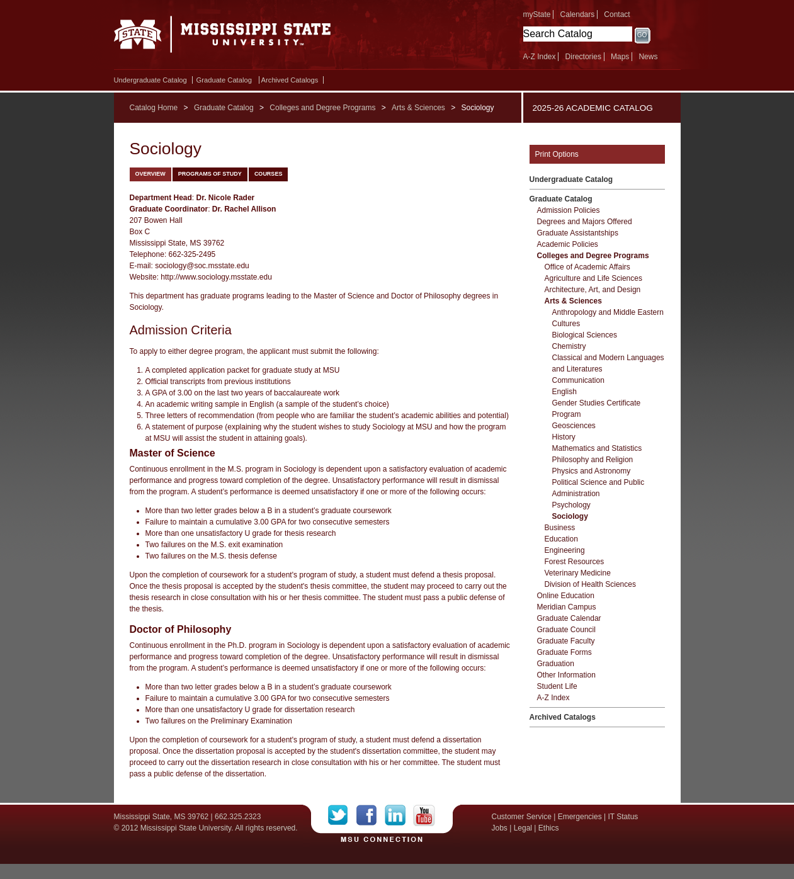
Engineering (565, 550)
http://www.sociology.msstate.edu (216, 277)
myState (537, 14)
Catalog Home (154, 107)
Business (560, 527)
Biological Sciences (584, 335)
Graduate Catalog (224, 80)
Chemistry (569, 346)
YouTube (424, 815)
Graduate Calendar (569, 618)
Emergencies (580, 816)
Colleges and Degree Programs (322, 107)
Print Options (557, 154)
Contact (617, 14)
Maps (620, 56)
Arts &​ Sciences (573, 301)
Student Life (557, 686)
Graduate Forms (564, 652)
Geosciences (574, 425)
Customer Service (522, 816)
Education (561, 539)
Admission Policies (568, 210)
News (647, 56)
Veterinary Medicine (578, 573)
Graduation (555, 663)
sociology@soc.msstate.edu (202, 265)
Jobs (500, 828)
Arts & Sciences (418, 107)
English (564, 391)
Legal (523, 828)
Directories (583, 56)
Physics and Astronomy (591, 471)
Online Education (565, 595)
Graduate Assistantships (577, 233)
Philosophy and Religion (592, 459)
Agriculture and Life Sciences (593, 278)
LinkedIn (399, 815)
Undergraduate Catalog (150, 80)
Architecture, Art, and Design (593, 289)
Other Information (566, 675)
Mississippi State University (222, 37)
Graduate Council (566, 629)
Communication (578, 380)
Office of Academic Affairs (587, 267)
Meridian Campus (566, 607)
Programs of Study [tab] (210, 174)
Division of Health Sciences (590, 584)
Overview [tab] (150, 174)
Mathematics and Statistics (597, 448)
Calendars (577, 14)
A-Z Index (539, 56)
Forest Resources (574, 561)
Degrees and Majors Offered (584, 221)
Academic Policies (567, 244)
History (564, 437)
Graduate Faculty (566, 641)
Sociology (570, 516)
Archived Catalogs (290, 80)
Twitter (342, 815)
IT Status (623, 816)
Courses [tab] (268, 174)
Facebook (370, 815)
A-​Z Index (553, 697)
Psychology (571, 505)
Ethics (548, 828)
